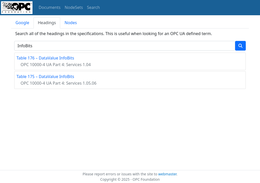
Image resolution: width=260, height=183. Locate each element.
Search (93, 7)
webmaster (167, 174)
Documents (49, 7)
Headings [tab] (47, 22)
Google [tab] (22, 22)
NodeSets (74, 7)
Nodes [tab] (70, 22)
